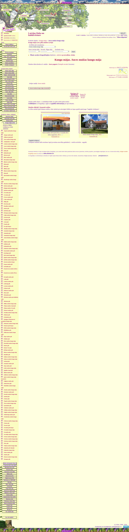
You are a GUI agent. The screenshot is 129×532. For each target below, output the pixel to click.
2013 (59, 135)
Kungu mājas (43, 40)
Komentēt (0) (93, 136)
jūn (82, 97)
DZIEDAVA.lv (67, 3)
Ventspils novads (63, 64)
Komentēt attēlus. (45, 107)
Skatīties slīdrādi (33, 107)
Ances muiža (41, 83)
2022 (100, 134)
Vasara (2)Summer (83, 95)
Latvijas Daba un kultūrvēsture (36, 34)
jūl (84, 97)
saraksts (9, 35)
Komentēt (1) (55, 136)
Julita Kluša (67, 113)
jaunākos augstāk (74, 98)
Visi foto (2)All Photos (74, 95)
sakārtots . (66, 55)
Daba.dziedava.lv (10, 40)
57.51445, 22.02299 (118, 77)
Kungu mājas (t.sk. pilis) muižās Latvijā (40, 42)
